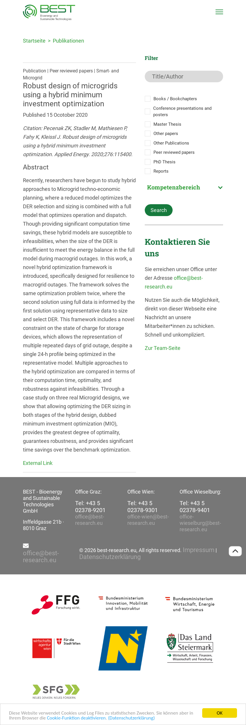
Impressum (198, 550)
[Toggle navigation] (219, 12)
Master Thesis (167, 124)
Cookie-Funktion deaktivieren (76, 718)
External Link (38, 463)
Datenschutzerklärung (110, 557)
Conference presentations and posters (182, 112)
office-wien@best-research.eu (148, 520)
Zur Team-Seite (162, 348)
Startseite (34, 41)
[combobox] (184, 187)
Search (159, 210)
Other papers (165, 133)
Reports (161, 171)
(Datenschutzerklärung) (131, 718)
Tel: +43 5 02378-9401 (195, 507)
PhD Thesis (164, 162)
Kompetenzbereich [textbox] (173, 187)
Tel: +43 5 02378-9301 (142, 507)
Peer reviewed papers (174, 152)
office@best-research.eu (89, 520)
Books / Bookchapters (175, 98)
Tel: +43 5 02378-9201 (90, 507)
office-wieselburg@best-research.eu (200, 523)
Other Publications (171, 143)
